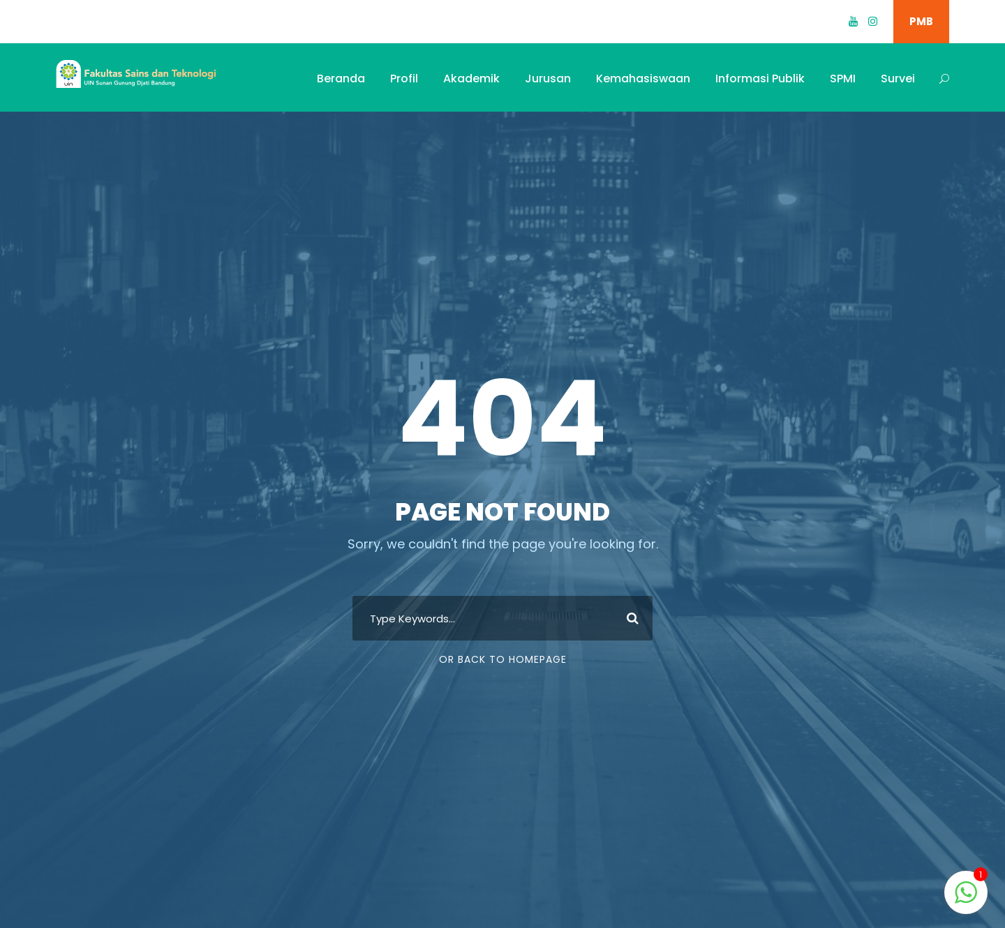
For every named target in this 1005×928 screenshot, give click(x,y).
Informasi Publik (760, 78)
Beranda (341, 78)
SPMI (843, 78)
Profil (404, 78)
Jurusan (548, 78)
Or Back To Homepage (503, 659)
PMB (921, 21)
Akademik (471, 78)
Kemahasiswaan (643, 78)
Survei (898, 78)
